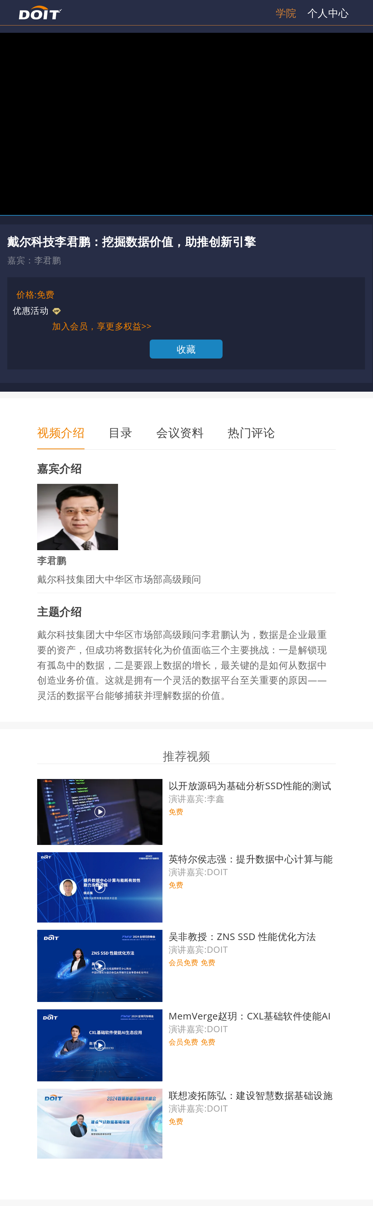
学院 (286, 13)
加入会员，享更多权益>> (102, 326)
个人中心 (328, 13)
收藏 (186, 349)
